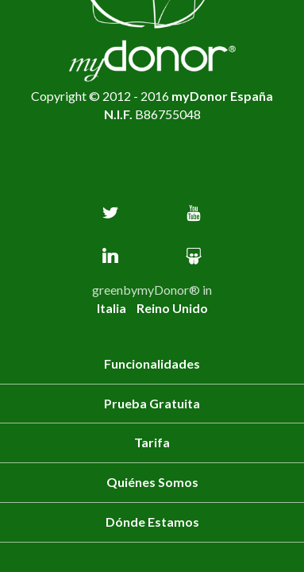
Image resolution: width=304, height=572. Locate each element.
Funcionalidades (152, 363)
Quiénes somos (152, 481)
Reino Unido (172, 307)
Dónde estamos (152, 521)
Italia (113, 307)
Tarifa (152, 442)
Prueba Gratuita (152, 403)
